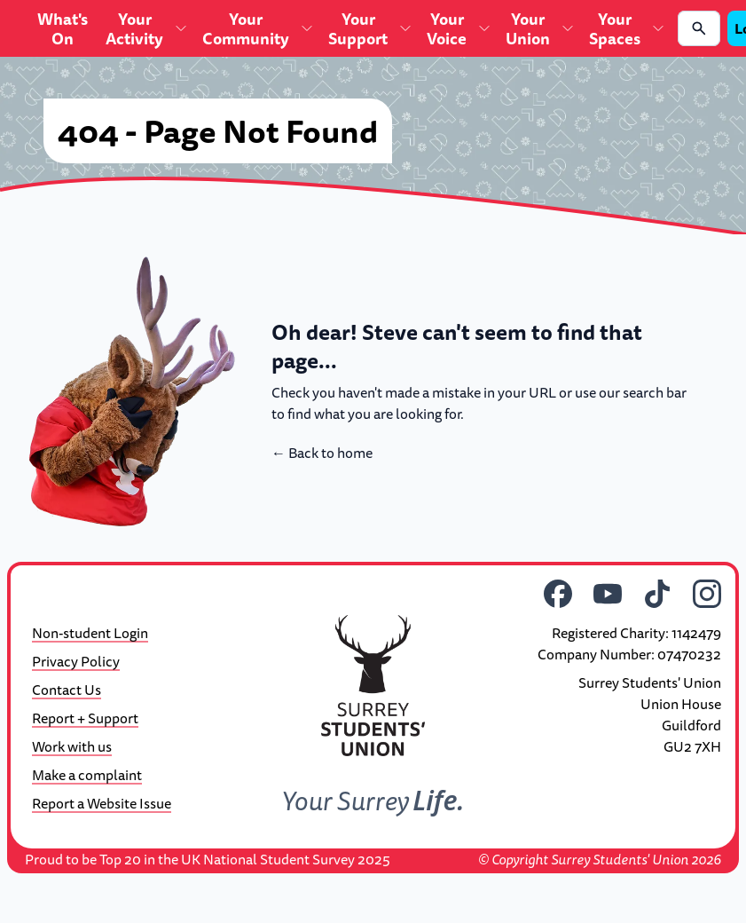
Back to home (322, 452)
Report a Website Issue (101, 803)
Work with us (72, 746)
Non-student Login (90, 632)
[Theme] (34, 588)
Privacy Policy (76, 661)
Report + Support (85, 718)
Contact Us (66, 689)
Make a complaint (87, 774)
